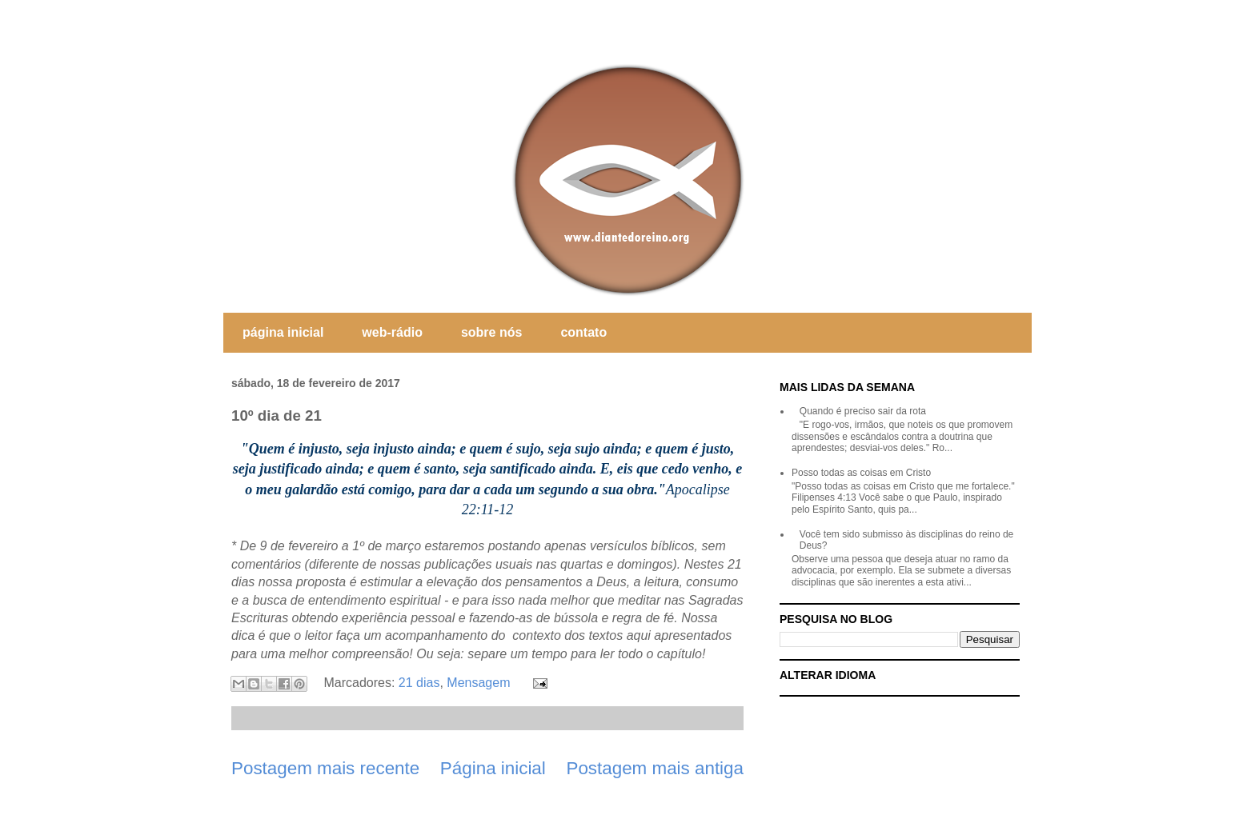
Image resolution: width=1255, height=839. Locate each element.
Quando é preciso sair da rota (863, 411)
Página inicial (493, 768)
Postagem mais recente (325, 768)
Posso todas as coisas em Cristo (861, 472)
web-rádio (392, 332)
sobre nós (491, 332)
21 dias (419, 682)
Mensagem (478, 682)
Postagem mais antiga (655, 768)
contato (583, 332)
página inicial (283, 332)
